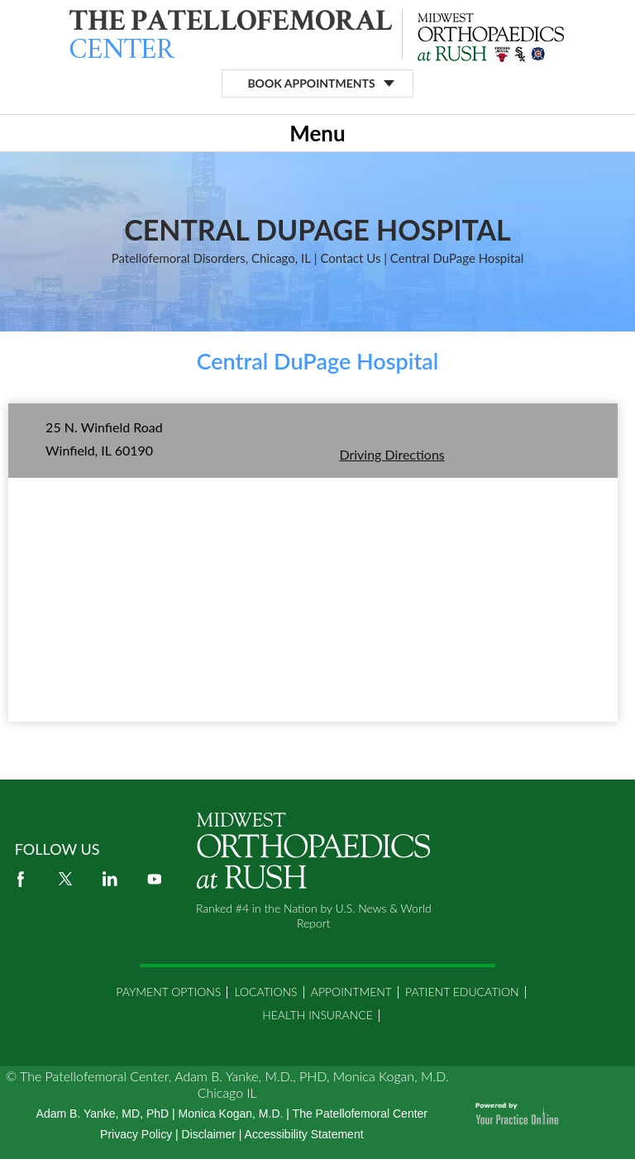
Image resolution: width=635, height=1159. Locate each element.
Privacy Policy (136, 1134)
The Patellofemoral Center (360, 1113)
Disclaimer (209, 1134)
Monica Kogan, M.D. (231, 1113)
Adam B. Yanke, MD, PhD (102, 1113)
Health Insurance (317, 1015)
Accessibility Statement (304, 1134)
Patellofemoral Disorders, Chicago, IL (211, 257)
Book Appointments (311, 83)
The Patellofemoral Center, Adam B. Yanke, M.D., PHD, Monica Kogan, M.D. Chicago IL (234, 1084)
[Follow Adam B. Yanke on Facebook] (20, 878)
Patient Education (462, 992)
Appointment (351, 992)
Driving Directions (391, 454)
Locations (265, 992)
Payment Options (168, 992)
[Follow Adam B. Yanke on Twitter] (65, 878)
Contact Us (350, 257)
